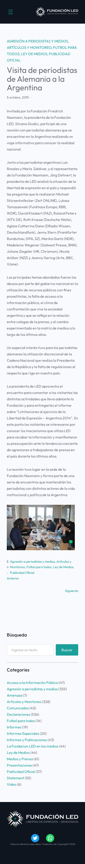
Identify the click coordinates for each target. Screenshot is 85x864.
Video (11, 784)
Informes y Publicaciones (27, 740)
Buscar (67, 650)
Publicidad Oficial (22, 573)
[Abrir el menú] (10, 12)
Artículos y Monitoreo (29, 47)
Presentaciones (19, 765)
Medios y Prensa (20, 759)
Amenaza (14, 695)
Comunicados (18, 708)
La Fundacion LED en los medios (32, 746)
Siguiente (71, 591)
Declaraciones (18, 714)
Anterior (13, 578)
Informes (14, 727)
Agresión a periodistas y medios (37, 41)
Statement (15, 778)
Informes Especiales (23, 733)
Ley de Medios (34, 54)
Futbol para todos (39, 567)
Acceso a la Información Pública (32, 682)
